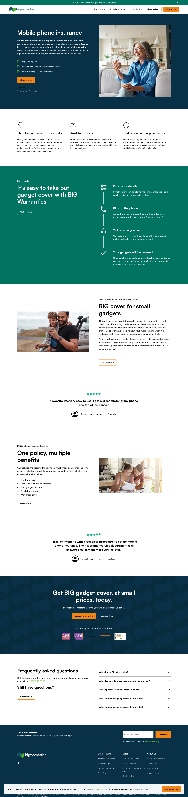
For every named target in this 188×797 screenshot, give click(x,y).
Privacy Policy (99, 789)
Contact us (171, 9)
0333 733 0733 (37, 681)
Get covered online (84, 616)
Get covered (26, 80)
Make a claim (153, 9)
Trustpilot (21, 87)
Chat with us (107, 616)
